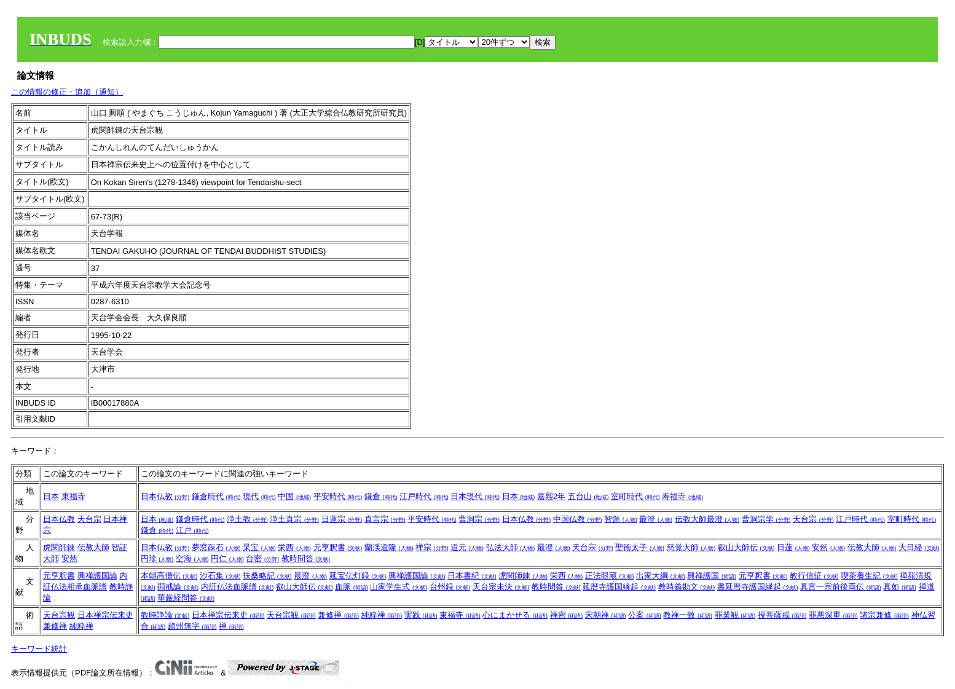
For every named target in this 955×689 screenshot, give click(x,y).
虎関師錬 (59, 547)
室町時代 (635, 496)
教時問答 (306, 558)
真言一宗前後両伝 (840, 586)
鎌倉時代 (216, 496)
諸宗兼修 (884, 615)
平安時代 (338, 496)
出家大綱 (660, 575)
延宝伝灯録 (358, 575)
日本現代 (475, 496)
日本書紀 (472, 575)
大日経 (919, 547)
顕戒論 (177, 586)
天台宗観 (59, 615)
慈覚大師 (691, 547)
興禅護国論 (97, 575)
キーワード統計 (39, 648)
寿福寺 (682, 496)
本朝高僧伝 (169, 575)
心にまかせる (515, 615)
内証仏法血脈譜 (237, 586)
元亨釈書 (338, 547)
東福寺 (73, 496)
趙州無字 (192, 626)
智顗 (620, 519)
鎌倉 (381, 496)
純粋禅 (81, 626)
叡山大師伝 (746, 547)
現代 (259, 496)
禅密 (566, 615)
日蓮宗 (342, 519)
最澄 (655, 519)
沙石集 (220, 575)
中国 (294, 496)
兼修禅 (55, 626)
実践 (421, 615)
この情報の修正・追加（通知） (67, 91)
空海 (192, 558)
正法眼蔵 (609, 575)
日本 (51, 496)
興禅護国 (711, 575)
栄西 (294, 547)
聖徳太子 (639, 547)
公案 (644, 615)
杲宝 (259, 547)
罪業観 (735, 615)
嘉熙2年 (551, 496)
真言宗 (385, 519)
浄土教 (247, 519)
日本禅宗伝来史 (105, 615)
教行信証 (814, 575)
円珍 (157, 558)
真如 (899, 586)
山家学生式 (398, 586)
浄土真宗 (294, 519)
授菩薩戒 (782, 615)
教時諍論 (165, 615)
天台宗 (89, 519)
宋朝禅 (605, 615)
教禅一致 (687, 615)
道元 (467, 547)
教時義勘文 (686, 586)
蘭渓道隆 (389, 547)
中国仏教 (577, 519)
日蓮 (793, 547)
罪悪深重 (833, 615)
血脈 (351, 586)
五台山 (588, 496)
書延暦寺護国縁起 (757, 586)
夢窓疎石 (216, 547)
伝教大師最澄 (707, 519)
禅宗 (432, 547)
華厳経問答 (185, 597)
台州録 (450, 586)
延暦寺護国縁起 (619, 586)
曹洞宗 (479, 519)
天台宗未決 (501, 586)
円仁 (227, 558)
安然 (69, 558)
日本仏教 (165, 496)
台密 (262, 558)
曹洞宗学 (766, 519)
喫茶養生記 (869, 575)
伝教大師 (93, 547)
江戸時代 (424, 496)
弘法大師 (510, 547)
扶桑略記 (267, 575)
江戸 (192, 530)
